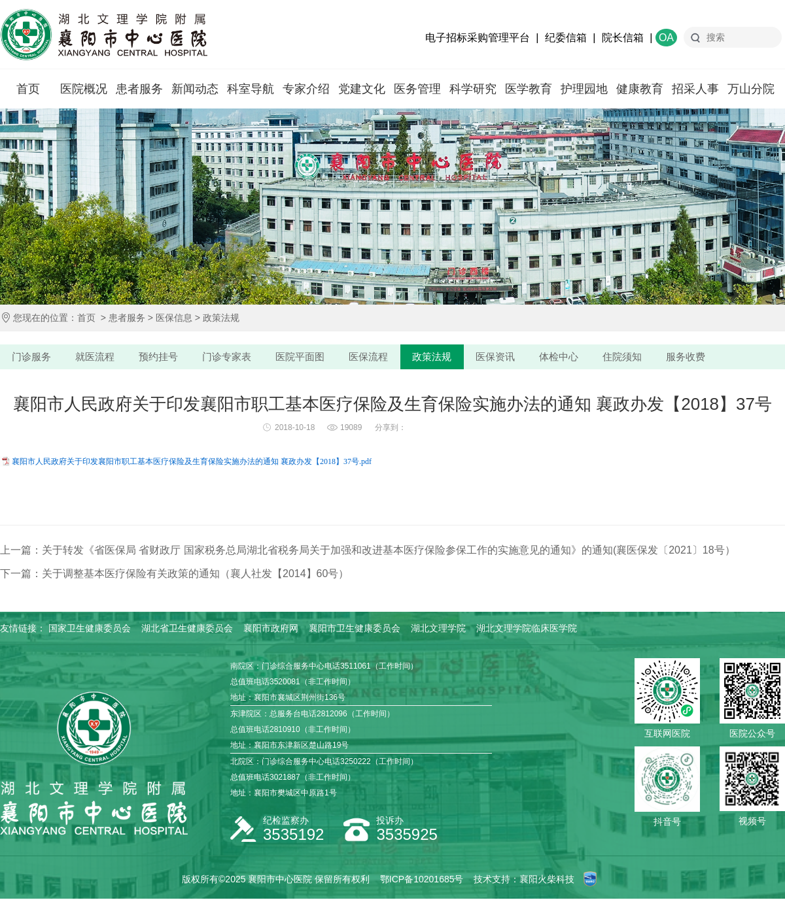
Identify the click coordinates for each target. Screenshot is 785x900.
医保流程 (379, 357)
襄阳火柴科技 (546, 880)
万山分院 (751, 88)
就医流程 (98, 357)
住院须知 (641, 357)
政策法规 (221, 317)
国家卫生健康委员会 (89, 629)
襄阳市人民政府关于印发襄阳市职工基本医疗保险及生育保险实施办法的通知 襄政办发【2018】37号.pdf (192, 462)
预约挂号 (163, 357)
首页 (28, 88)
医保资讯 (510, 357)
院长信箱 (623, 37)
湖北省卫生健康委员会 (187, 629)
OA (666, 37)
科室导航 (250, 88)
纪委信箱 (566, 37)
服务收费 (706, 357)
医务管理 (417, 88)
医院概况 (83, 88)
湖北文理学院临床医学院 (526, 629)
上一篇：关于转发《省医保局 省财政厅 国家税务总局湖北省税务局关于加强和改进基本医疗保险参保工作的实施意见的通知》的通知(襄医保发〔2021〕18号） (367, 551)
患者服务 (139, 88)
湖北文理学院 (438, 629)
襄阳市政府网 (270, 629)
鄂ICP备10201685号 (422, 880)
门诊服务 (32, 357)
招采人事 (695, 88)
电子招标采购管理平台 (477, 37)
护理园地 (584, 88)
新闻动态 (194, 88)
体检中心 (575, 357)
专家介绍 (306, 88)
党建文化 (361, 88)
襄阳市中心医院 (103, 34)
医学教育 (528, 88)
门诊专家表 (233, 357)
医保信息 (174, 317)
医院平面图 (309, 357)
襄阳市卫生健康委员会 (354, 629)
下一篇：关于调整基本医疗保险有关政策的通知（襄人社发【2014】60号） (174, 574)
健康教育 (639, 88)
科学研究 (473, 88)
